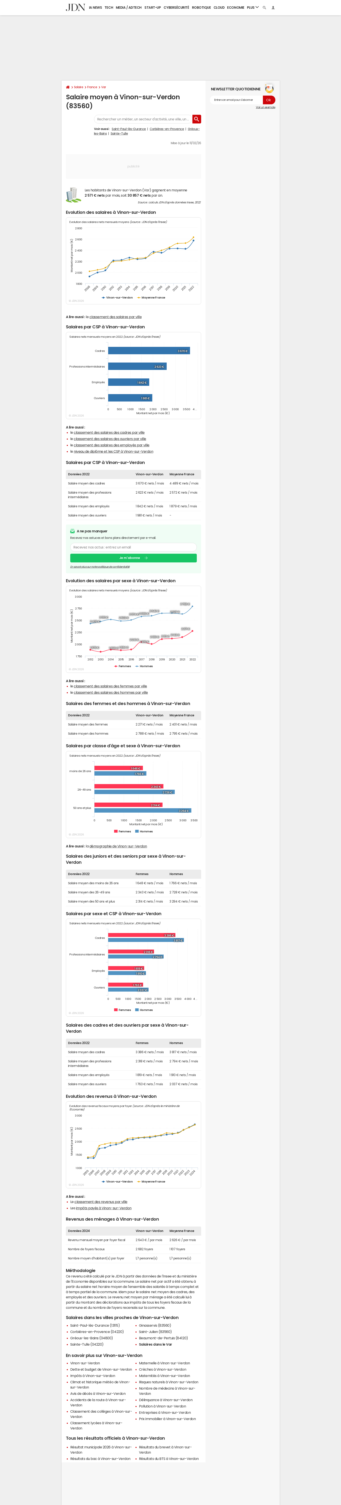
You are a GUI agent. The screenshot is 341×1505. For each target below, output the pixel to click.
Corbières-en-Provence (167, 128)
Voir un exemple (265, 107)
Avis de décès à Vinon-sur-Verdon (98, 1393)
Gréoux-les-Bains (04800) (91, 1338)
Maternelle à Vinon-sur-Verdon (164, 1363)
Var (103, 87)
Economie (235, 7)
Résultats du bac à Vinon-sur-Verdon (100, 1458)
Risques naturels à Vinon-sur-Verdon (168, 1382)
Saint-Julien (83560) (155, 1331)
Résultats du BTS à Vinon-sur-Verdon (169, 1458)
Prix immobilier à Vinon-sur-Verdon (167, 1419)
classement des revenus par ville (100, 1201)
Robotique (201, 7)
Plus (253, 7)
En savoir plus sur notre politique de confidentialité (100, 566)
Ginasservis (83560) (155, 1325)
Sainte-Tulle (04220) (87, 1344)
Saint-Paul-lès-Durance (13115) (95, 1325)
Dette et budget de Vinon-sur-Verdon (101, 1369)
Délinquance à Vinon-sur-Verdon (166, 1400)
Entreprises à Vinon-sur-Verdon (165, 1412)
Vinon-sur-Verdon (85, 1363)
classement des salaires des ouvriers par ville (110, 438)
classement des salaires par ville (115, 317)
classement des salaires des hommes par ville (111, 692)
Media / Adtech (129, 7)
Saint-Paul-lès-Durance (129, 128)
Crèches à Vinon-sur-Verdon (162, 1369)
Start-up (152, 7)
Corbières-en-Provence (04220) (97, 1331)
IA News (95, 7)
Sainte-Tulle (119, 133)
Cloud (219, 7)
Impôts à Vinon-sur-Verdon (92, 1375)
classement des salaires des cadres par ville (109, 432)
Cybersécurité (176, 7)
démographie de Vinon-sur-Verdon (118, 846)
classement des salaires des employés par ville (111, 445)
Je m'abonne (129, 557)
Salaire (78, 87)
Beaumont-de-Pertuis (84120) (163, 1338)
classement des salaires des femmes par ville (110, 686)
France (92, 87)
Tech (109, 7)
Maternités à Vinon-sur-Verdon (164, 1375)
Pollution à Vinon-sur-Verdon (162, 1406)
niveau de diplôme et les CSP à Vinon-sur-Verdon (113, 451)
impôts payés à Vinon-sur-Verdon (104, 1208)
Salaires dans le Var (155, 1344)
